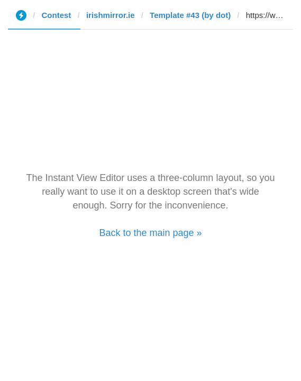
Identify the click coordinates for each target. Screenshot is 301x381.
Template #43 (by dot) (190, 15)
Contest (56, 15)
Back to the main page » (150, 233)
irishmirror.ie (110, 15)
